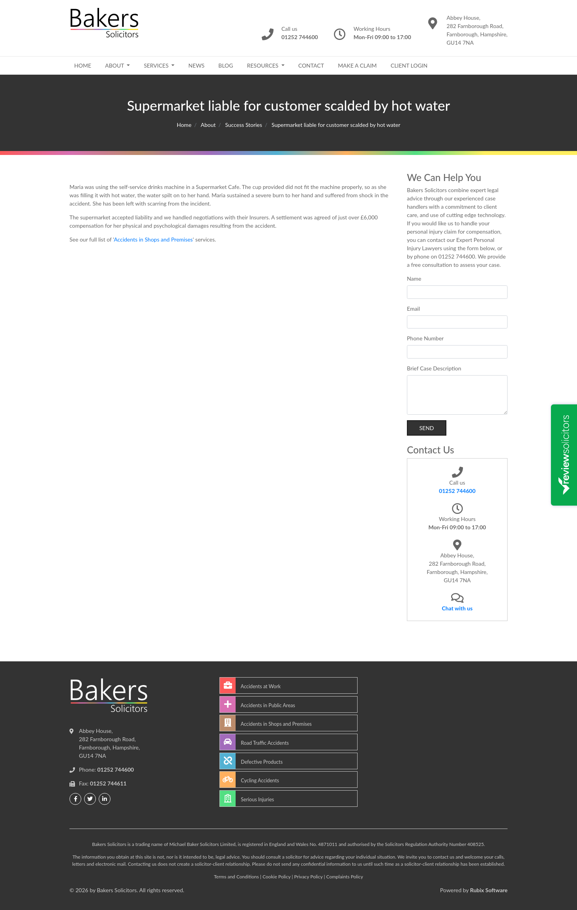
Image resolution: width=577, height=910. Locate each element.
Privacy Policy (308, 877)
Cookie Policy (276, 877)
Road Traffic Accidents (254, 742)
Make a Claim (357, 65)
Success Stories (243, 124)
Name (414, 278)
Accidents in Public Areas (257, 704)
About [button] (115, 65)
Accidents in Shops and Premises (153, 239)
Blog (225, 65)
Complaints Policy (344, 877)
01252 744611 (108, 783)
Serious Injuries (247, 798)
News (196, 65)
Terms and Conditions (236, 877)
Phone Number (425, 338)
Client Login (409, 65)
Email (413, 308)
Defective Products (251, 761)
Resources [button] (263, 65)
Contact (311, 65)
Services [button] (157, 65)
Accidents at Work (250, 685)
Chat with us (457, 608)
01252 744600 (457, 490)
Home (82, 65)
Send (426, 428)
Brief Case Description (434, 368)
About (207, 124)
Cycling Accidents (249, 779)
